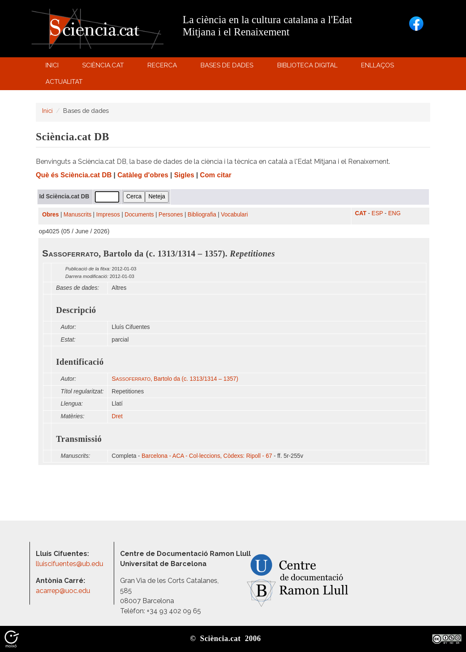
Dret (117, 416)
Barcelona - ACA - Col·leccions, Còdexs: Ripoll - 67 (207, 456)
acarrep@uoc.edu (63, 591)
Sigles (184, 175)
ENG (394, 213)
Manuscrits (77, 214)
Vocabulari (234, 214)
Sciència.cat (104, 67)
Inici (52, 65)
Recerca (163, 67)
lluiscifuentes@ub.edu (70, 564)
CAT (361, 213)
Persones (170, 214)
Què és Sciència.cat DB (74, 175)
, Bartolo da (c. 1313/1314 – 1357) (175, 379)
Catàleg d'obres (143, 175)
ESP (377, 213)
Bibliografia (201, 214)
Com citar (216, 175)
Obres (50, 214)
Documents (139, 214)
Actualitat (65, 83)
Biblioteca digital (308, 67)
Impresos (108, 214)
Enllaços (377, 65)
